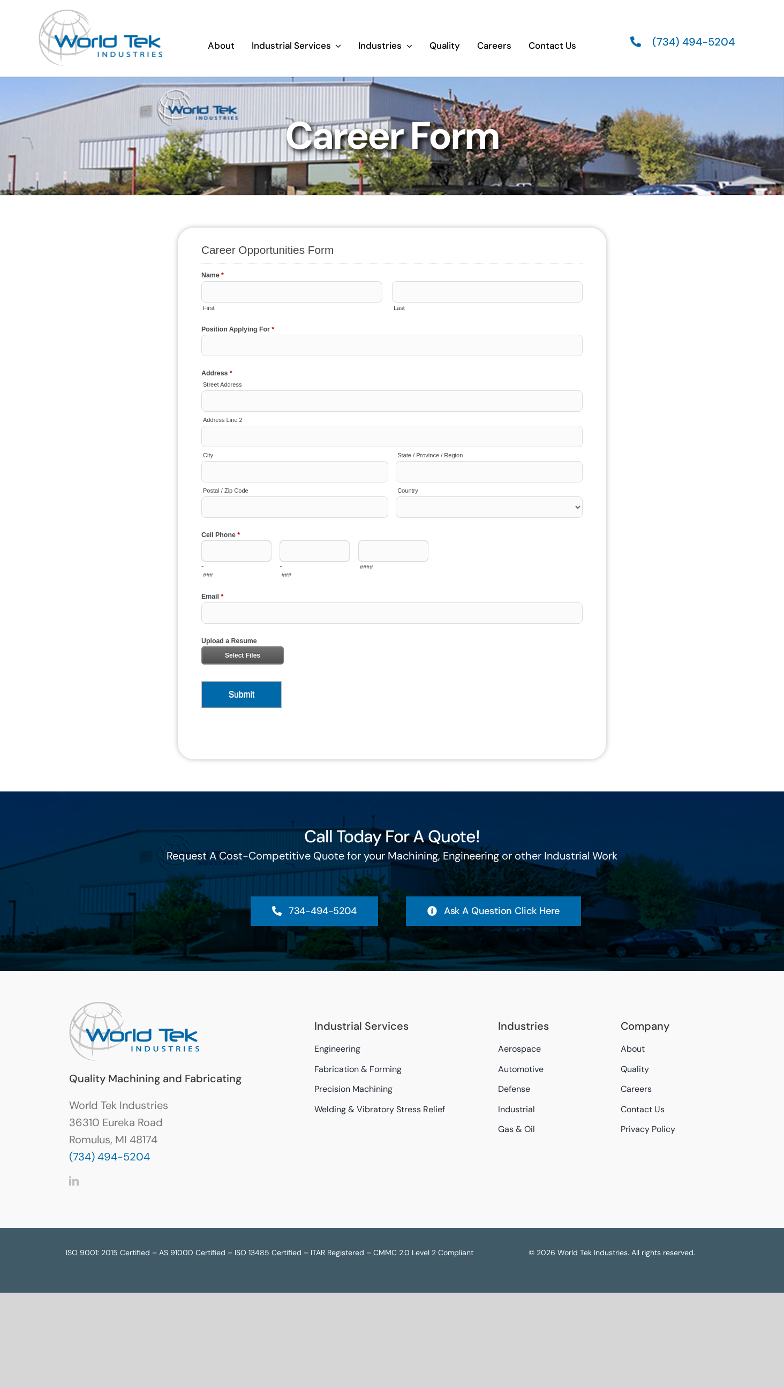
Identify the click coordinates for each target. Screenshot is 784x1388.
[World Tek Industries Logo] (100, 13)
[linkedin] (74, 1181)
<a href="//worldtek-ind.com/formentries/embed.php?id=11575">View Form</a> (392, 493)
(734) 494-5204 (109, 1157)
